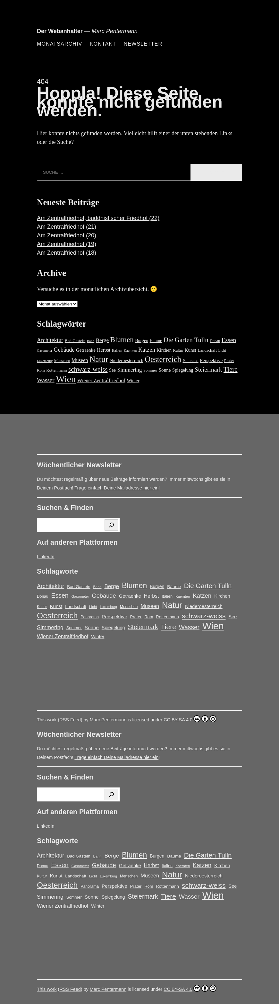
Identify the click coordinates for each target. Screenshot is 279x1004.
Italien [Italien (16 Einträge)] (117, 350)
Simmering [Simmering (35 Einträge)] (129, 370)
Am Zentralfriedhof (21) (66, 227)
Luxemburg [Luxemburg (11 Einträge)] (45, 361)
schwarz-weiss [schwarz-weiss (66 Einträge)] (88, 369)
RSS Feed (69, 719)
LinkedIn (45, 556)
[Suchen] (111, 525)
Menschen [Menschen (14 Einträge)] (62, 360)
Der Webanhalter (60, 31)
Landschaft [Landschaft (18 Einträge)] (207, 350)
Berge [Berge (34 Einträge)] (102, 340)
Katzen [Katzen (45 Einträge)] (146, 349)
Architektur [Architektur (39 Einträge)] (50, 340)
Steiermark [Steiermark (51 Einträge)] (208, 369)
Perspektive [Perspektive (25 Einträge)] (211, 360)
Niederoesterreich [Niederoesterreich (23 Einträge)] (126, 360)
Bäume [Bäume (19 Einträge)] (156, 340)
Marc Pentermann (108, 719)
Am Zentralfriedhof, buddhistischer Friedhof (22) (98, 218)
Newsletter (142, 44)
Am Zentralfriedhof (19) (66, 244)
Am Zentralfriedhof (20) (66, 235)
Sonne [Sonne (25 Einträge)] (165, 370)
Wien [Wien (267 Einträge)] (66, 379)
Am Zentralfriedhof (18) (66, 253)
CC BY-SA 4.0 (190, 718)
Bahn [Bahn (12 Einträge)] (90, 341)
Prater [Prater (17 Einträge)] (229, 360)
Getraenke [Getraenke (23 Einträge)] (86, 350)
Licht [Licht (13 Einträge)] (222, 350)
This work (47, 719)
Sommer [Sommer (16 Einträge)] (150, 370)
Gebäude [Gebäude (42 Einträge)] (64, 350)
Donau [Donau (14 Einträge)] (215, 341)
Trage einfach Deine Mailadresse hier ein (116, 487)
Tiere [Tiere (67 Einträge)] (231, 369)
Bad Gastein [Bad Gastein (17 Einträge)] (75, 340)
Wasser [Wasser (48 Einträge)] (46, 380)
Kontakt (103, 44)
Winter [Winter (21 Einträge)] (133, 380)
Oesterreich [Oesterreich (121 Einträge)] (163, 359)
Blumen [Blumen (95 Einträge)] (122, 339)
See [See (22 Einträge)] (112, 370)
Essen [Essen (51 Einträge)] (229, 340)
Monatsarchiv (59, 44)
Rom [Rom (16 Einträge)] (41, 370)
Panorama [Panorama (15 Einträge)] (190, 360)
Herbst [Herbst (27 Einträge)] (103, 350)
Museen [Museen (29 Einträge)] (80, 360)
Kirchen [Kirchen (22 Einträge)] (164, 350)
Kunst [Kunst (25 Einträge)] (190, 350)
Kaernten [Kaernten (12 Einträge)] (130, 350)
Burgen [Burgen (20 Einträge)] (141, 340)
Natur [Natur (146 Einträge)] (98, 359)
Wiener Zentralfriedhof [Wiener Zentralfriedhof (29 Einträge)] (101, 380)
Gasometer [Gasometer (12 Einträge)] (44, 350)
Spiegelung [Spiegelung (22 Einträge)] (182, 370)
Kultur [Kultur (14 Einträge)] (178, 350)
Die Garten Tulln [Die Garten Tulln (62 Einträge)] (186, 339)
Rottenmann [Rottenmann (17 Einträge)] (56, 370)
